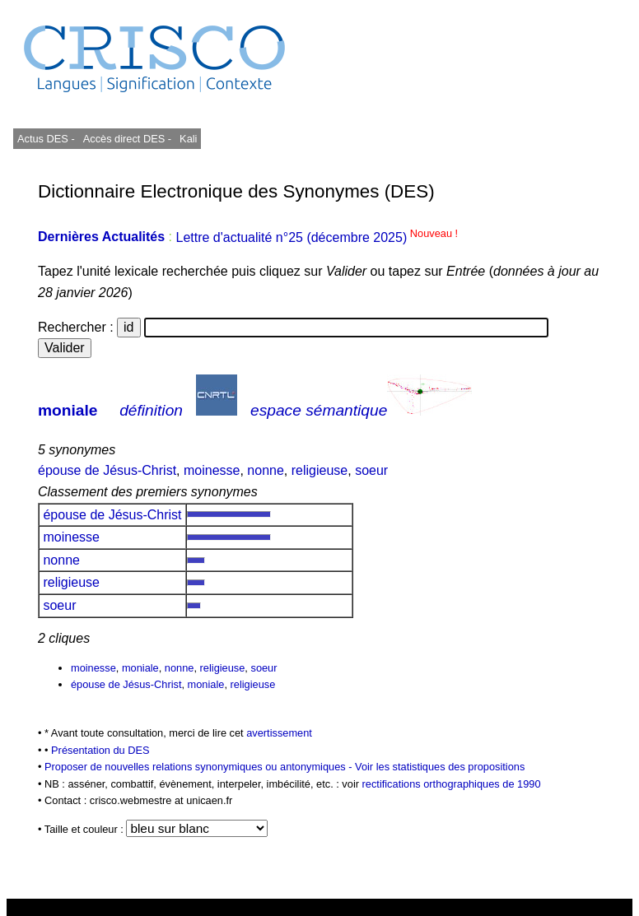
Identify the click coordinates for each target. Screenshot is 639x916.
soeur (371, 470)
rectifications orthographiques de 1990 (451, 784)
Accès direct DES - (127, 139)
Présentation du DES (100, 750)
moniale (68, 410)
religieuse (319, 470)
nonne (265, 470)
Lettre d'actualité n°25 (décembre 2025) (316, 237)
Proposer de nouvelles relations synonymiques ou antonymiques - (199, 766)
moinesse (212, 470)
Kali (188, 139)
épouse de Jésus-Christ (107, 470)
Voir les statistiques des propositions (440, 766)
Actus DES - (46, 139)
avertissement (279, 733)
